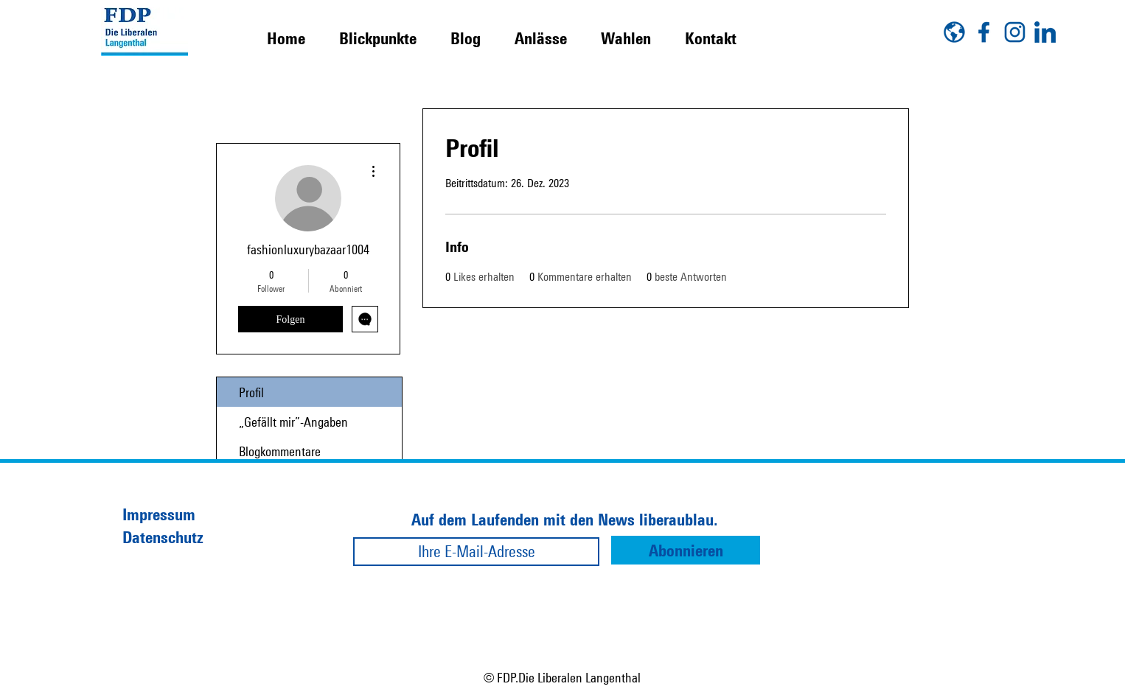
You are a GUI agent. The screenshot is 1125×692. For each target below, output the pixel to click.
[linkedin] (1045, 32)
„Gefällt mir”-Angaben (293, 421)
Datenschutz (162, 537)
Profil (251, 392)
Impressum (158, 514)
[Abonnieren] (685, 550)
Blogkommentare (280, 451)
